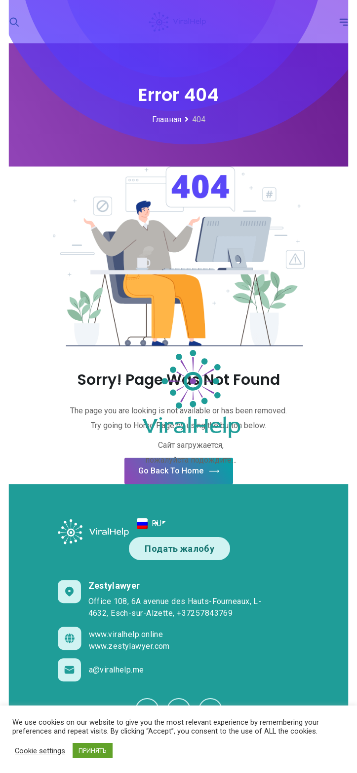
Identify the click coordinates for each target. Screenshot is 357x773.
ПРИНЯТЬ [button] (93, 750)
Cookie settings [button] (40, 750)
